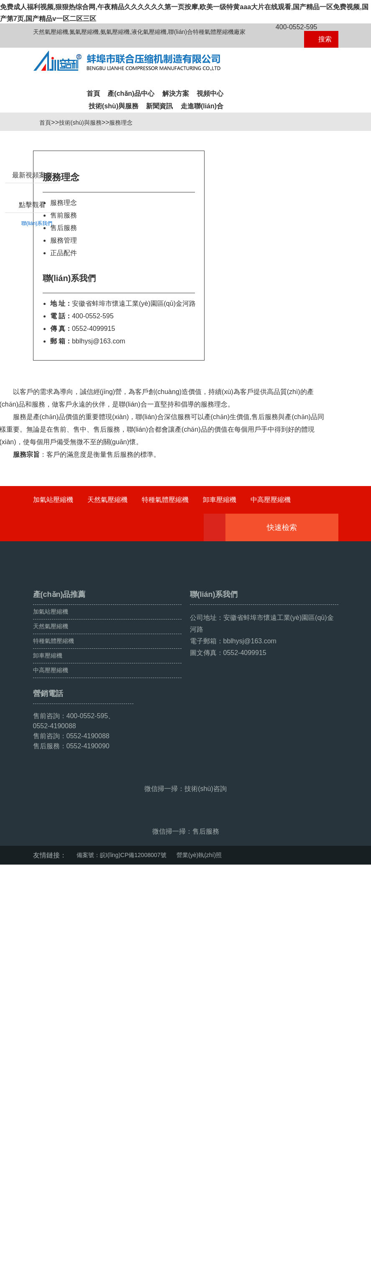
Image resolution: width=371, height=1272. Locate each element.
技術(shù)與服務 (113, 106)
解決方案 (175, 93)
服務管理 (63, 288)
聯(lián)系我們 (37, 263)
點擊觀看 (32, 244)
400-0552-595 (291, 27)
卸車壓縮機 (219, 547)
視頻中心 (210, 93)
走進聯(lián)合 (202, 106)
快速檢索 (294, 575)
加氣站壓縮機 (53, 547)
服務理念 (124, 170)
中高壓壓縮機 (271, 547)
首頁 (93, 93)
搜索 (321, 39)
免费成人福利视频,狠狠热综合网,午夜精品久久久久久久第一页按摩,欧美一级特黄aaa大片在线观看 (145, 1267)
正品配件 (63, 300)
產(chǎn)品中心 (130, 93)
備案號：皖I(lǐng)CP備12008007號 (121, 1243)
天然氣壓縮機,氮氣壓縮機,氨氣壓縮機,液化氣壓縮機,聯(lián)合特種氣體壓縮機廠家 (139, 31)
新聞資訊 (159, 106)
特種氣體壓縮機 (165, 547)
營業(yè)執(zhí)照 (199, 1243)
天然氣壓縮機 (107, 547)
